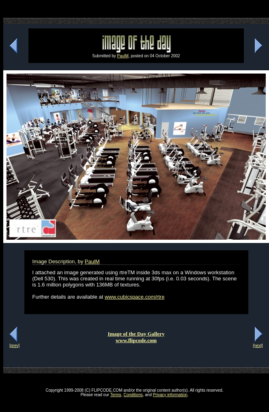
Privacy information (170, 394)
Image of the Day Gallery (136, 334)
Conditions (132, 394)
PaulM (123, 56)
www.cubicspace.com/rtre (134, 297)
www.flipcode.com (136, 340)
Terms (115, 394)
